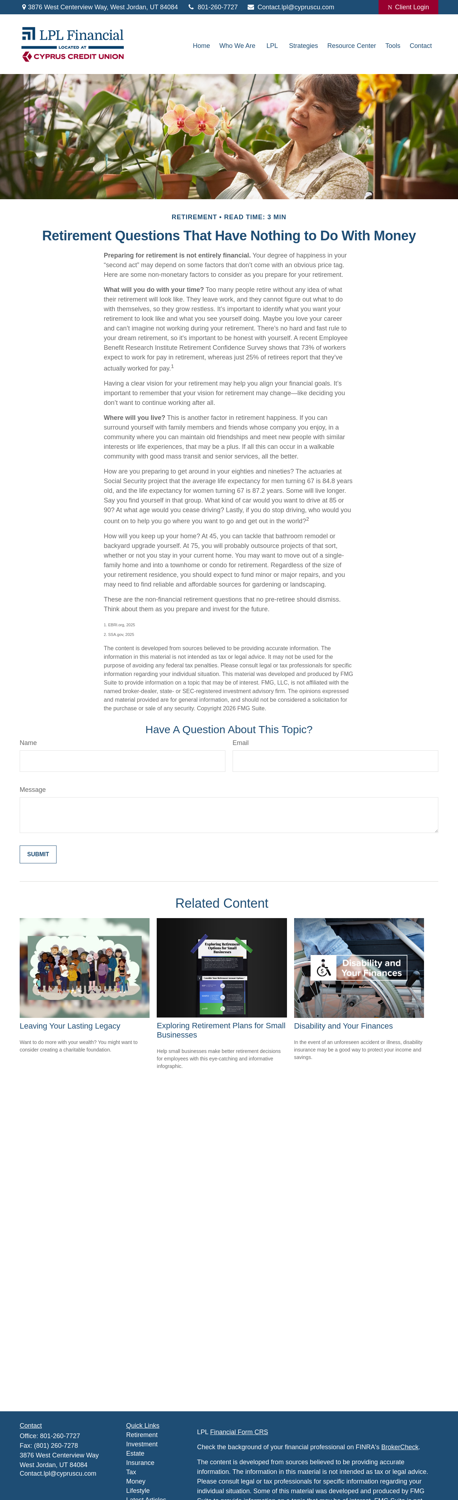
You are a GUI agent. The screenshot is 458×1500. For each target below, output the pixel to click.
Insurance (140, 1462)
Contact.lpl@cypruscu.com (291, 7)
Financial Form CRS (239, 1432)
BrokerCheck (400, 1447)
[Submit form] (38, 854)
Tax (131, 1472)
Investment (142, 1444)
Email (241, 742)
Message (33, 789)
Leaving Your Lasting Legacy (70, 1025)
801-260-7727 (212, 7)
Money (136, 1481)
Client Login (408, 7)
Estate (135, 1453)
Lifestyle (138, 1490)
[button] (201, 46)
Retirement (142, 1434)
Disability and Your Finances (343, 1025)
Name (28, 742)
